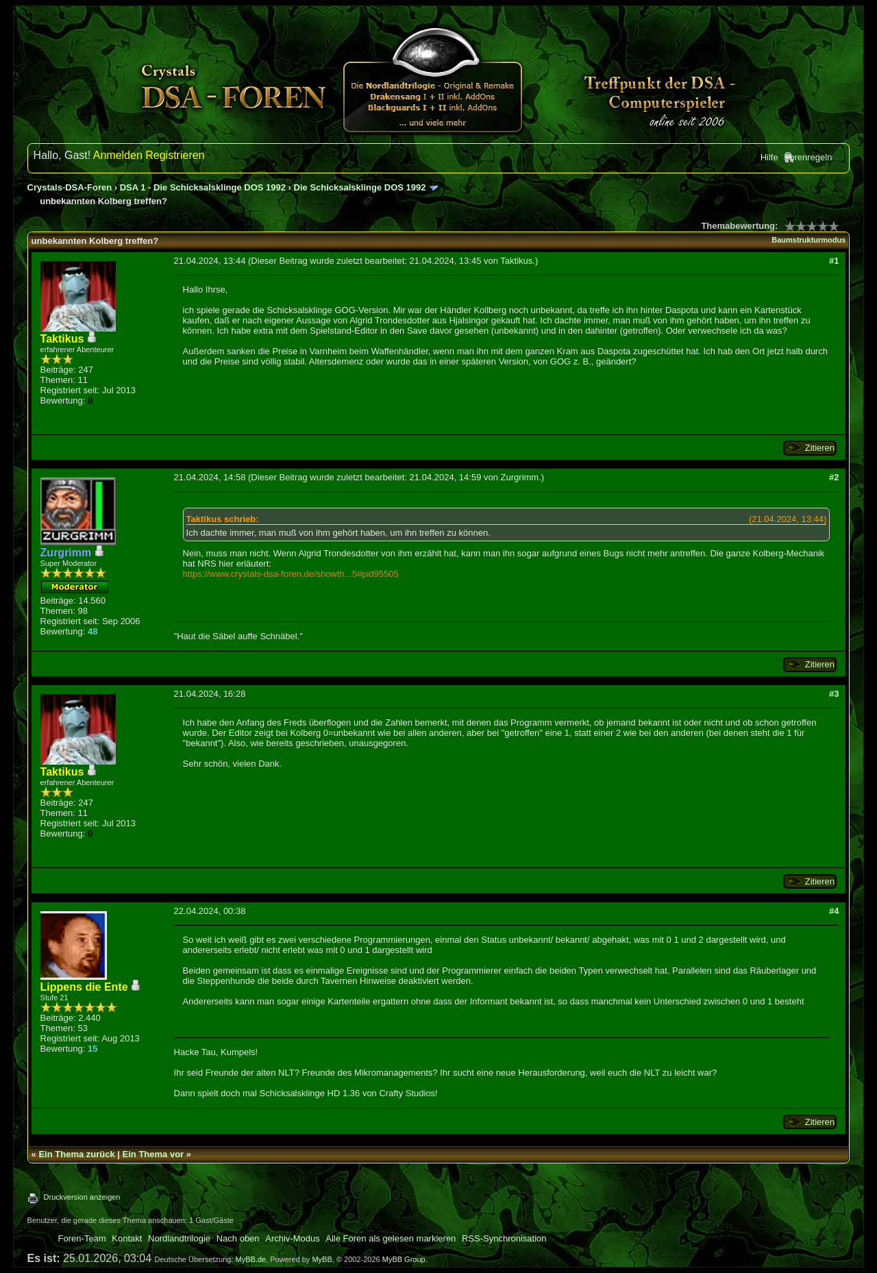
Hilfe (769, 157)
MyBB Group (403, 1259)
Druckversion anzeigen (82, 1197)
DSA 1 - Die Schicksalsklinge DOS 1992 (203, 187)
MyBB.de (251, 1259)
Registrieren (174, 155)
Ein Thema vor (153, 1154)
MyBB (322, 1259)
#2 (834, 477)
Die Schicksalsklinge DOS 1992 (360, 187)
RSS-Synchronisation (504, 1238)
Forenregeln (808, 157)
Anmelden (118, 155)
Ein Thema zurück (76, 1154)
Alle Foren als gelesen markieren (390, 1238)
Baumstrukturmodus (808, 240)
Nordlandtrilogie (179, 1238)
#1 (834, 261)
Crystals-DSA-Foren (69, 187)
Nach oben (238, 1238)
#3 (834, 694)
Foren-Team (82, 1238)
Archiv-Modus (292, 1238)
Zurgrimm (520, 477)
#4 (834, 911)
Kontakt (127, 1238)
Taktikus (516, 261)
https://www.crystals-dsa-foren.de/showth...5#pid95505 (291, 574)
